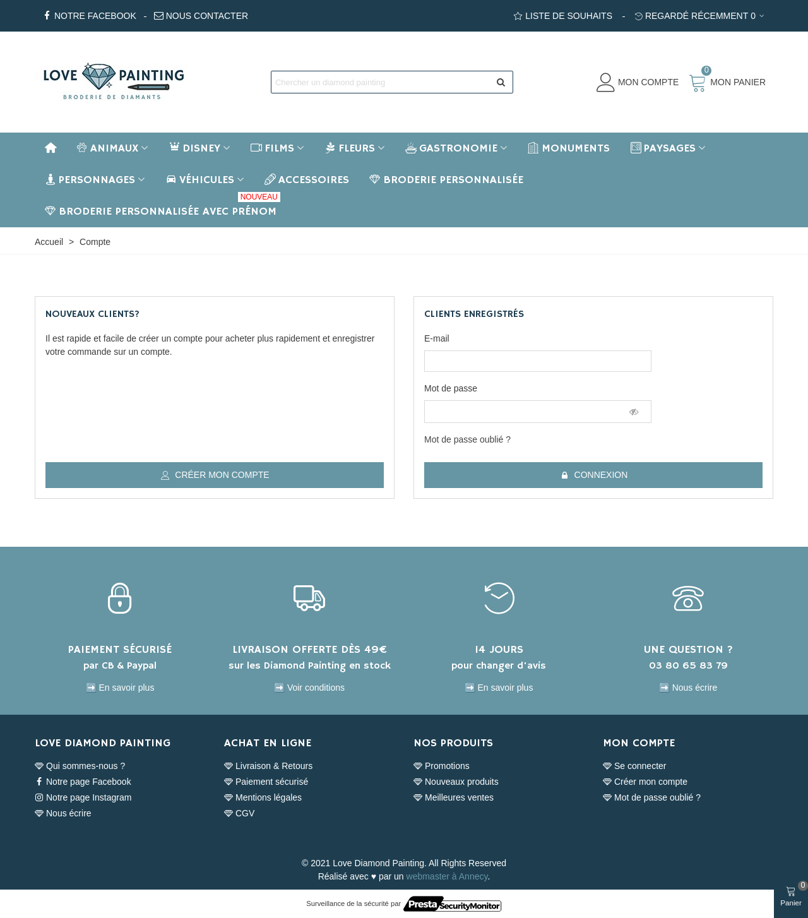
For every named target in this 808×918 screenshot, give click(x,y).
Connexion (594, 475)
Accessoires (306, 180)
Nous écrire (63, 813)
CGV (239, 813)
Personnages (90, 180)
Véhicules (199, 180)
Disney (194, 148)
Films (272, 148)
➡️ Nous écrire (688, 688)
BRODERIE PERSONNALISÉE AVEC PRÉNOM (162, 207)
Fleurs (349, 148)
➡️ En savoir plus (120, 688)
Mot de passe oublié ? (467, 439)
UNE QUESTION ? (688, 650)
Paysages (663, 148)
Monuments (569, 148)
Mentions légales (263, 797)
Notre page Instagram (83, 797)
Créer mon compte (215, 475)
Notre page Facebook (83, 782)
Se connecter (635, 766)
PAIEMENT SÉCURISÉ (120, 650)
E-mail (436, 338)
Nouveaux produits (456, 782)
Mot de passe (450, 388)
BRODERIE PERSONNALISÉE (446, 180)
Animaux (107, 148)
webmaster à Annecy (447, 876)
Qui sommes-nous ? (80, 766)
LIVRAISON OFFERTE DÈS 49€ (309, 650)
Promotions (441, 766)
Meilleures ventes (453, 797)
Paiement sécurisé (266, 782)
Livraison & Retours (268, 766)
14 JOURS (499, 650)
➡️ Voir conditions (309, 688)
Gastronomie (451, 148)
